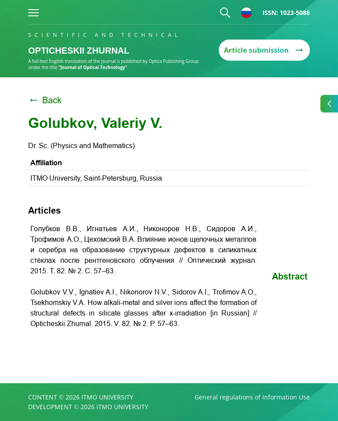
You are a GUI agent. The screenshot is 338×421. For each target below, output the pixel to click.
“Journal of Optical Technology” (93, 67)
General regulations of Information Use (252, 397)
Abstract (290, 276)
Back (45, 100)
